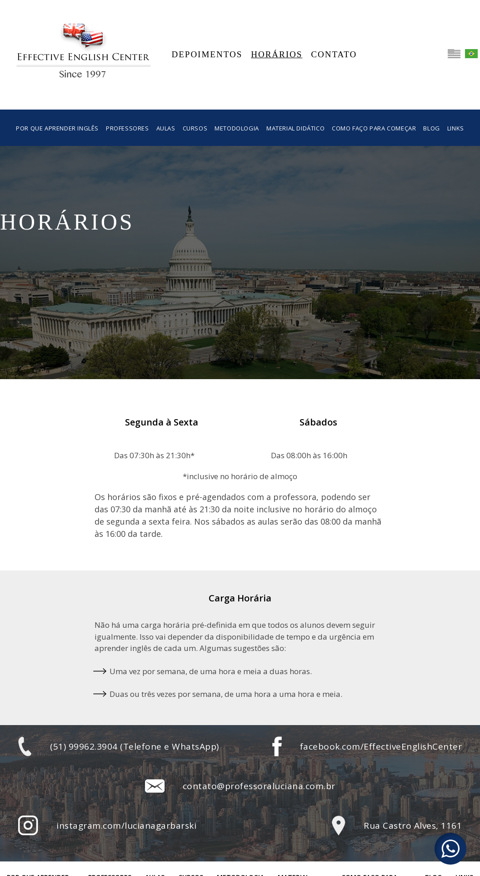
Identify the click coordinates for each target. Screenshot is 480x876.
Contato (334, 54)
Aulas (165, 128)
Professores (127, 128)
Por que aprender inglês (57, 128)
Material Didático (295, 128)
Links (455, 128)
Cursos (195, 128)
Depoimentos (207, 54)
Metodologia (237, 128)
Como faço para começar (374, 128)
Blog (431, 128)
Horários (276, 54)
